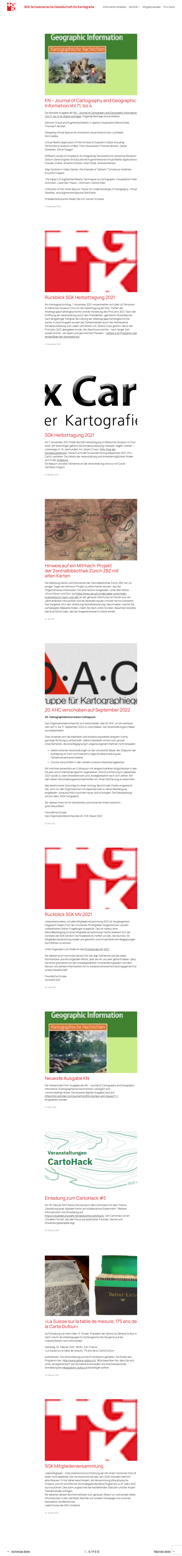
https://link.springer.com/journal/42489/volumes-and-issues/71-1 (81, 1096)
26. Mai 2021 (50, 987)
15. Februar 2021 (52, 1375)
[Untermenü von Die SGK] (139, 7)
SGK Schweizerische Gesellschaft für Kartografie (59, 7)
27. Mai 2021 (50, 823)
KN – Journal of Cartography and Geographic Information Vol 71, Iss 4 (90, 103)
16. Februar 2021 (52, 1230)
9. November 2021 (53, 344)
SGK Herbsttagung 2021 (69, 435)
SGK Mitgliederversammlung (74, 1466)
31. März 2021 (50, 1107)
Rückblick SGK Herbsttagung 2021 (80, 297)
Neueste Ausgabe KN (67, 1078)
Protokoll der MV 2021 (97, 949)
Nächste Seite (164, 1551)
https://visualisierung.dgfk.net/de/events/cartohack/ (74, 1215)
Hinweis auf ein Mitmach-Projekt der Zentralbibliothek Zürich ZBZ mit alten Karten (82, 570)
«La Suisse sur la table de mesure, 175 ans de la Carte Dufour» (91, 1324)
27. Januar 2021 (51, 1512)
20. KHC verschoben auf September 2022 (87, 710)
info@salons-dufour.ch (75, 1367)
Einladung (62, 460)
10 (98, 1551)
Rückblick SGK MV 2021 (68, 914)
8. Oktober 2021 (52, 474)
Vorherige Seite (18, 1551)
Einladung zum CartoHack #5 (75, 1198)
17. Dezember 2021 (53, 206)
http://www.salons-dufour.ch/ (79, 1360)
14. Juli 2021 (50, 619)
